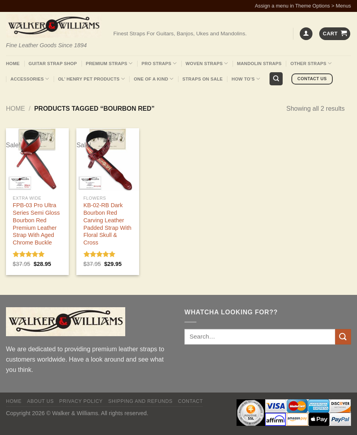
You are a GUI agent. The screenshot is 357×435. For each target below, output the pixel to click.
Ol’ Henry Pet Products (91, 79)
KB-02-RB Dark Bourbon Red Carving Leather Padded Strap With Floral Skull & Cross (107, 224)
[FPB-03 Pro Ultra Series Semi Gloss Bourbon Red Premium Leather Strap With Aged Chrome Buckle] (37, 159)
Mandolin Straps (259, 63)
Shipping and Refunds (140, 401)
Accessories (29, 79)
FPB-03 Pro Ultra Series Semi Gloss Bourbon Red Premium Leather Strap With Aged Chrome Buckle (36, 224)
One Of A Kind (153, 79)
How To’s (246, 79)
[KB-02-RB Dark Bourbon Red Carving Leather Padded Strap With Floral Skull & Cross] (107, 159)
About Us (40, 401)
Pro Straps (159, 63)
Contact (190, 401)
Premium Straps (109, 63)
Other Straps (311, 63)
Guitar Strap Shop (53, 63)
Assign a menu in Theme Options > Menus (303, 6)
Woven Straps (207, 63)
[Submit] (343, 337)
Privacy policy (81, 401)
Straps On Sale (202, 79)
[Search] (276, 78)
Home (12, 63)
